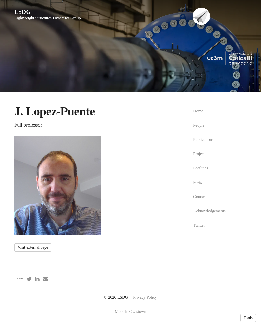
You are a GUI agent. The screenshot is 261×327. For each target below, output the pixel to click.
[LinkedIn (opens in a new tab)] (37, 279)
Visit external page (33, 247)
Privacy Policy (145, 297)
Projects (199, 154)
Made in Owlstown (130, 311)
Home (198, 111)
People (198, 125)
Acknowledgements (209, 211)
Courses (199, 196)
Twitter (199, 225)
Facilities (200, 168)
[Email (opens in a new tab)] (45, 279)
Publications (203, 139)
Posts (197, 182)
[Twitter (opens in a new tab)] (29, 279)
